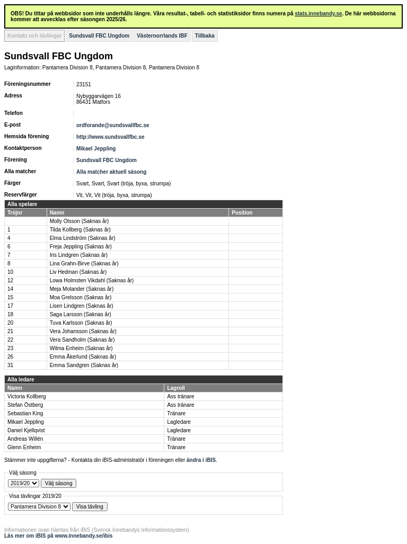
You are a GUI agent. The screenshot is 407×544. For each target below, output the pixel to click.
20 (10, 323)
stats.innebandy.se (318, 13)
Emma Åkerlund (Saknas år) (83, 357)
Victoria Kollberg (26, 396)
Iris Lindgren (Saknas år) (79, 255)
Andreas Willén (25, 439)
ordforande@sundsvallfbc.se (112, 125)
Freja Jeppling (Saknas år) (81, 246)
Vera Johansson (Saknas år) (83, 331)
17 (10, 306)
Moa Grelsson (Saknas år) (81, 297)
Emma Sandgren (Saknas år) (84, 365)
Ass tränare (180, 396)
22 (10, 340)
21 (10, 331)
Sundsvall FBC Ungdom (99, 36)
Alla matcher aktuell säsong (111, 172)
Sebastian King (25, 413)
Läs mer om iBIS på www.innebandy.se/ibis (58, 536)
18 (10, 314)
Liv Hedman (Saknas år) (78, 272)
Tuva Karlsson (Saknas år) (81, 323)
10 (10, 272)
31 (10, 365)
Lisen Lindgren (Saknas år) (81, 306)
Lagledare (178, 422)
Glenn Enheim (24, 447)
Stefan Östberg (25, 405)
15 (10, 297)
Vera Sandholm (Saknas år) (82, 340)
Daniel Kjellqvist (26, 430)
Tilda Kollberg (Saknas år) (80, 230)
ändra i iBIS (201, 460)
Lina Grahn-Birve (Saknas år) (84, 263)
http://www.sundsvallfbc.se (110, 137)
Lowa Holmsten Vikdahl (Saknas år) (92, 280)
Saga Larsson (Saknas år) (80, 314)
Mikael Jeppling (96, 148)
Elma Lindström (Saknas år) (83, 238)
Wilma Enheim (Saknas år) (81, 348)
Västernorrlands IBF (162, 36)
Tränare (176, 413)
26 (10, 357)
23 (10, 348)
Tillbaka (205, 36)
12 (10, 280)
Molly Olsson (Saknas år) (79, 221)
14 (10, 289)
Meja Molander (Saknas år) (82, 289)
